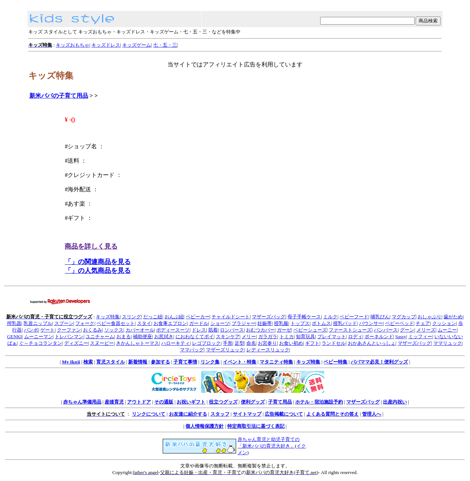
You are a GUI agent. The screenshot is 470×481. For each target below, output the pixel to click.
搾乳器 (14, 323)
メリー (249, 336)
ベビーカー (198, 316)
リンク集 (210, 362)
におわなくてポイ (195, 336)
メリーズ (425, 330)
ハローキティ (175, 343)
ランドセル (334, 343)
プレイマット (331, 336)
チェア (423, 323)
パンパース (386, 330)
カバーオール (140, 330)
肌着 (213, 330)
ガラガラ (267, 336)
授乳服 (281, 323)
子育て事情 (185, 362)
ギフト (312, 343)
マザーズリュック (225, 349)
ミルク (330, 316)
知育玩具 (305, 336)
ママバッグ (192, 349)
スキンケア (228, 336)
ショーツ (219, 323)
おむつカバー (260, 330)
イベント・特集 (239, 362)
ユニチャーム (100, 336)
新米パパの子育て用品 (58, 96)
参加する (160, 362)
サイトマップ (247, 414)
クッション (444, 323)
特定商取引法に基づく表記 (256, 426)
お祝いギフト (191, 402)
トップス (300, 323)
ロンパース (232, 330)
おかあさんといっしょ (371, 343)
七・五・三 (165, 45)
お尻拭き (163, 336)
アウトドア (139, 402)
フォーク (84, 323)
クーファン (69, 330)
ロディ (355, 336)
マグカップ (404, 316)
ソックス (113, 330)
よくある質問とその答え (332, 414)
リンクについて (148, 414)
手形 (227, 343)
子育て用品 (280, 402)
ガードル (198, 323)
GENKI (14, 336)
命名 (251, 343)
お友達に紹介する (188, 414)
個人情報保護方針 (204, 426)
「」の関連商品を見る (98, 261)
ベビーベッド (399, 323)
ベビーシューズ (310, 330)
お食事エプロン (170, 323)
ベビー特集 (335, 362)
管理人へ (371, 414)
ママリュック (447, 343)
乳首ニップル (38, 323)
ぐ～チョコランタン (40, 343)
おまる (123, 336)
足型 (239, 343)
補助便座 (142, 336)
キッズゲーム (136, 45)
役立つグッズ (223, 402)
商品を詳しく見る (91, 246)
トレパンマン (69, 336)
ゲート (47, 330)
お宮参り (267, 343)
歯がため (453, 316)
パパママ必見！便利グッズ (379, 362)
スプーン (63, 323)
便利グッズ (253, 402)
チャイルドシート (231, 316)
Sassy (400, 336)
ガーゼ (284, 330)
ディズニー (76, 343)
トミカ (286, 336)
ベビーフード (354, 316)
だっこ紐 (152, 316)
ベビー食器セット (116, 323)
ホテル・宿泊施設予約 (319, 402)
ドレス (199, 330)
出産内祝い (395, 402)
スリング (131, 316)
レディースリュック (267, 349)
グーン (407, 330)
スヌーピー (102, 343)
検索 (88, 362)
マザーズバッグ (268, 316)
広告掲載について (284, 414)
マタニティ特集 (276, 362)
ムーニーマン (38, 336)
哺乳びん (380, 316)
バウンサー (371, 323)
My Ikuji (71, 362)
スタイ (144, 323)
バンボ (31, 330)
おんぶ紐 (174, 316)
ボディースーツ (172, 330)
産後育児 (114, 402)
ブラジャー (244, 323)
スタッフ (219, 414)
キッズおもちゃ (72, 45)
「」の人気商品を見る (98, 270)
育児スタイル (110, 362)
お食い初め (291, 343)
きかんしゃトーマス (137, 343)
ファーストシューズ (350, 330)
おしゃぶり (429, 316)
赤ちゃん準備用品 (82, 402)
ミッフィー (420, 336)
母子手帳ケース (304, 316)
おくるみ (92, 330)
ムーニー (447, 330)
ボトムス (321, 323)
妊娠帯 (264, 323)
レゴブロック (206, 343)
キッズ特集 (108, 316)
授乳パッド (345, 323)
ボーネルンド (379, 336)
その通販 (163, 402)
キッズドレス (105, 45)
